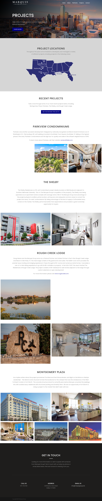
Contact (88, 3)
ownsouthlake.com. (63, 140)
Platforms (75, 3)
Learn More (18, 29)
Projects (81, 3)
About (68, 3)
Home (63, 3)
